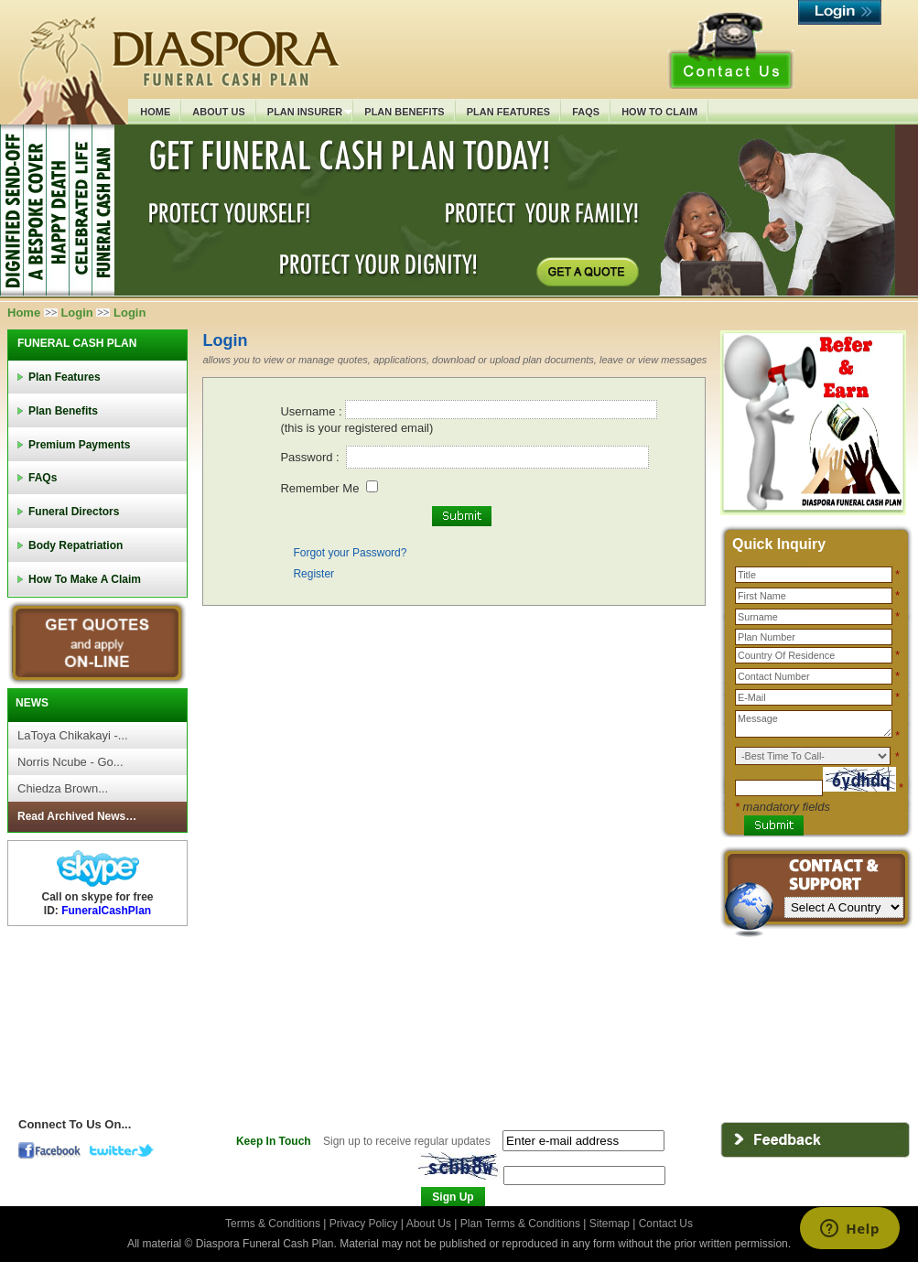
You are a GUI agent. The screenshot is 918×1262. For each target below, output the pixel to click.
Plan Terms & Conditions (520, 1223)
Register (313, 573)
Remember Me (319, 488)
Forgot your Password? (349, 552)
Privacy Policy (365, 1223)
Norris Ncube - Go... (70, 762)
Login (76, 312)
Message (813, 724)
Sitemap (609, 1223)
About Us (428, 1223)
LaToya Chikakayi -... (72, 735)
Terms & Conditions (274, 1223)
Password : (311, 457)
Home (23, 312)
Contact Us (666, 1223)
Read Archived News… (76, 816)
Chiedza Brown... (62, 788)
